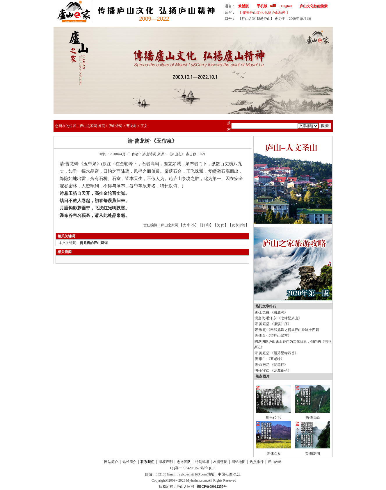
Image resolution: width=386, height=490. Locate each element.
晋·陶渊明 (312, 454)
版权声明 (166, 462)
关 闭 (221, 225)
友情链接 (220, 462)
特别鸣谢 (202, 462)
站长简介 (129, 462)
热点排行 (257, 462)
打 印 (206, 225)
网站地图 (239, 462)
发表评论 (239, 225)
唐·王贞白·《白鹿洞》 (271, 312)
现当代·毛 (273, 418)
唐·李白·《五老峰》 (269, 359)
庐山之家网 (186, 486)
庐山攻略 (275, 462)
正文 (143, 126)
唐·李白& (313, 418)
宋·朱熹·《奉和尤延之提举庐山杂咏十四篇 (287, 330)
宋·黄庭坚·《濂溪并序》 (273, 324)
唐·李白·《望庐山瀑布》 (273, 336)
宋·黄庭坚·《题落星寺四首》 (276, 353)
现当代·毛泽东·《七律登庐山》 (278, 318)
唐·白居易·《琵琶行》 (271, 365)
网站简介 (111, 462)
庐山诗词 (115, 126)
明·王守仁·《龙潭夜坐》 (273, 370)
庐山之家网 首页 (92, 126)
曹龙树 (131, 126)
